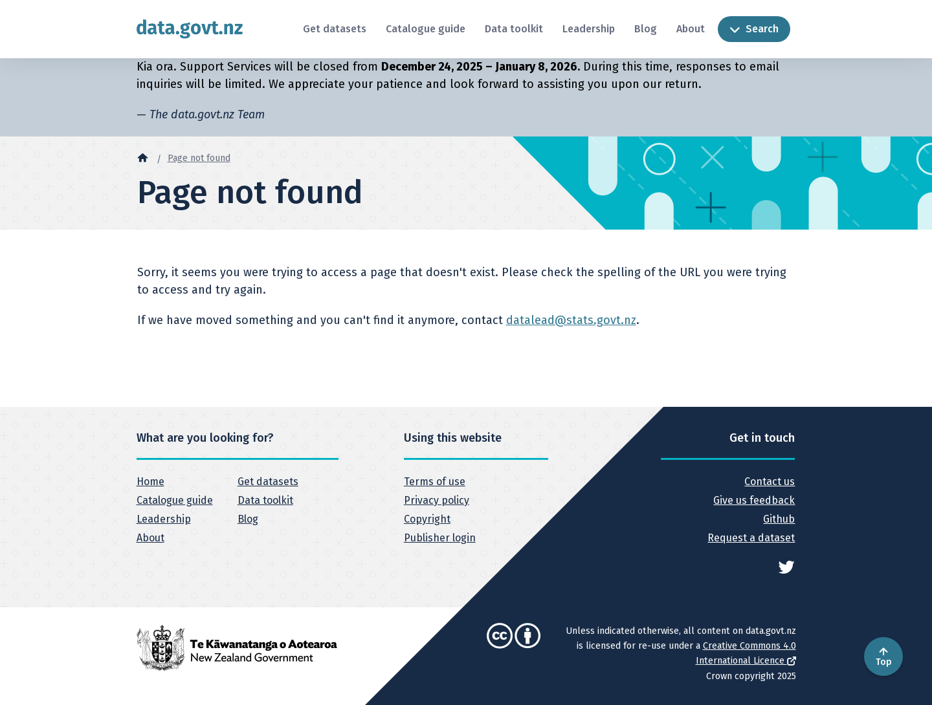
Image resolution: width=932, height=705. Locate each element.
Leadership (588, 29)
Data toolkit (514, 29)
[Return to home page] (190, 28)
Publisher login (440, 538)
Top (884, 656)
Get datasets (334, 29)
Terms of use (434, 481)
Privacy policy (436, 500)
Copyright (427, 519)
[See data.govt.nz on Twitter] (786, 566)
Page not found (199, 158)
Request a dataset (751, 538)
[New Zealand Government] (237, 647)
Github (779, 519)
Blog (645, 29)
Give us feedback (754, 500)
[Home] (142, 157)
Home (150, 481)
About (690, 29)
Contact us (769, 481)
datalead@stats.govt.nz (571, 320)
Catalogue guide (425, 29)
